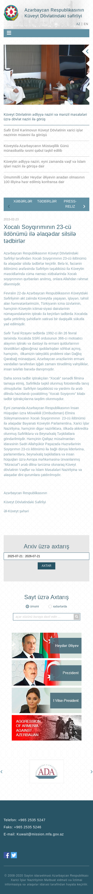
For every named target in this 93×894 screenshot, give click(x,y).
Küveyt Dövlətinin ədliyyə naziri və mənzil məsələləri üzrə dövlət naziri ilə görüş (45, 117)
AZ (78, 24)
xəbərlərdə (60, 606)
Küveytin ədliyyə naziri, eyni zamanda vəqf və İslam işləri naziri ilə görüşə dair (45, 164)
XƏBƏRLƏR (22, 201)
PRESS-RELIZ (70, 203)
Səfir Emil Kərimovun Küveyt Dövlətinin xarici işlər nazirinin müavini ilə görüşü (43, 132)
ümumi (34, 606)
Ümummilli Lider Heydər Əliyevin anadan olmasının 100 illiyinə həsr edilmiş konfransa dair (44, 179)
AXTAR (46, 565)
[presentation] (9, 205)
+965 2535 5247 (31, 820)
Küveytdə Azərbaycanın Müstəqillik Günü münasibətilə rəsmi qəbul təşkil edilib (36, 148)
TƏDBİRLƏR (47, 201)
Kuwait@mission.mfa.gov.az (40, 834)
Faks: (22, 827)
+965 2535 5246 (27, 827)
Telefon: (25, 820)
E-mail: (34, 834)
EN (86, 24)
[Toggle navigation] (9, 33)
